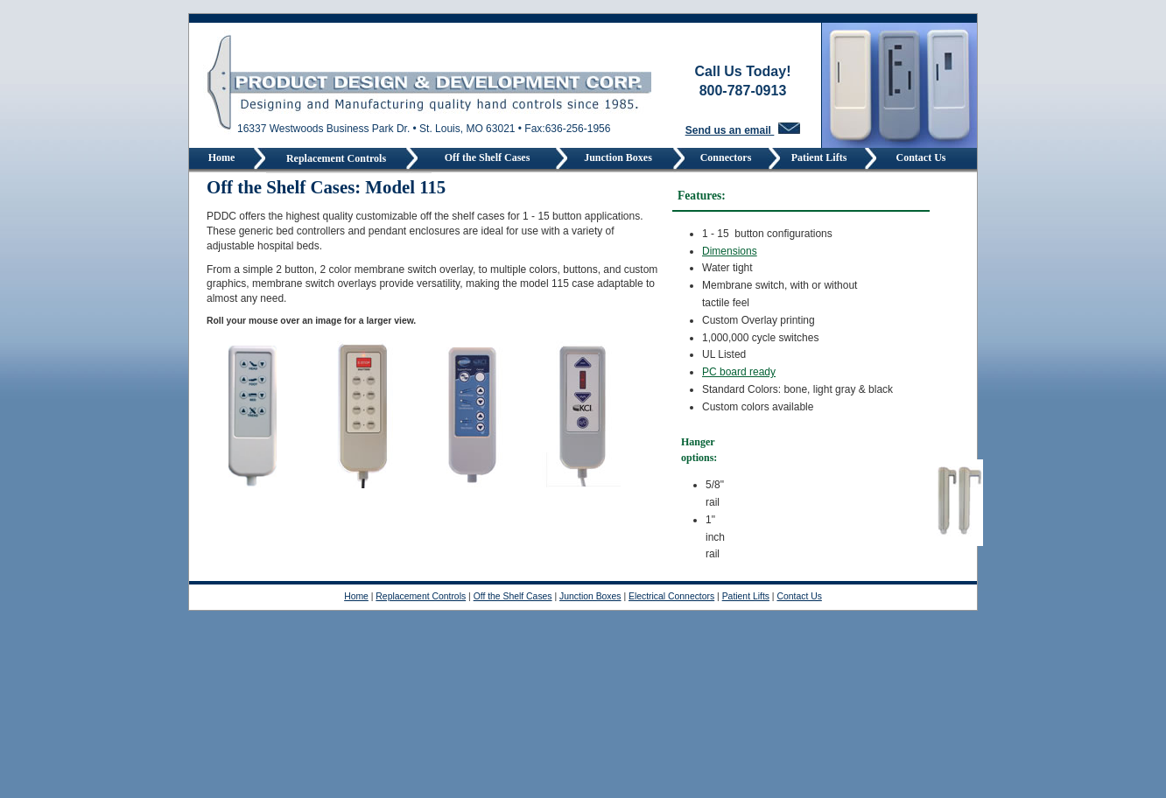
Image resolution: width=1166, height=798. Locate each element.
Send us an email (742, 130)
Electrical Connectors (671, 596)
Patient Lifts (823, 157)
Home (221, 157)
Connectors (727, 157)
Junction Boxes (620, 157)
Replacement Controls (336, 158)
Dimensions (729, 251)
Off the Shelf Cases (487, 157)
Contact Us (921, 157)
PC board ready (739, 372)
